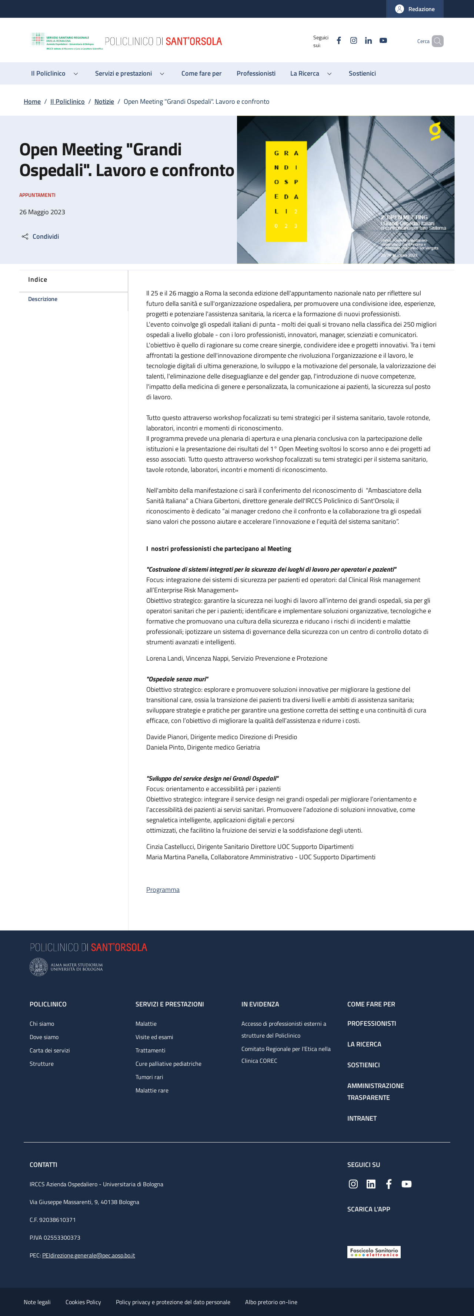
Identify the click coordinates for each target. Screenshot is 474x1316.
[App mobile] (353, 1228)
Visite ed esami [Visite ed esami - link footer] (154, 1036)
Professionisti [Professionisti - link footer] (371, 1023)
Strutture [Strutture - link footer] (42, 1063)
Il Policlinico (67, 101)
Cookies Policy (83, 1301)
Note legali (37, 1301)
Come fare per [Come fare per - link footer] (371, 1004)
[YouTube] (370, 41)
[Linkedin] (355, 41)
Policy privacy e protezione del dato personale (173, 1301)
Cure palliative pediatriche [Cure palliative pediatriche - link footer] (168, 1063)
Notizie (104, 101)
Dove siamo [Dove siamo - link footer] (44, 1036)
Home (32, 101)
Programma (163, 890)
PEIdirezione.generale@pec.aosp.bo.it (88, 1255)
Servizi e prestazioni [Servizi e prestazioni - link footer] (170, 1004)
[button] (415, 9)
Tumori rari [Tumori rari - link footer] (149, 1076)
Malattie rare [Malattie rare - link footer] (152, 1090)
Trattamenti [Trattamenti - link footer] (151, 1050)
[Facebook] (326, 41)
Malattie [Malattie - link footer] (146, 1023)
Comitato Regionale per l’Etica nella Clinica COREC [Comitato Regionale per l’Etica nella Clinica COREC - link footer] (286, 1054)
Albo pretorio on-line (271, 1301)
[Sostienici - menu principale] (362, 73)
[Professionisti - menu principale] (256, 73)
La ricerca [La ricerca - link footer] (364, 1044)
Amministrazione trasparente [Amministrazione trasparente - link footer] (375, 1091)
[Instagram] (341, 41)
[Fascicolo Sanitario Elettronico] (374, 1251)
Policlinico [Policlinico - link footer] (48, 1004)
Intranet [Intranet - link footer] (362, 1118)
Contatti (44, 1165)
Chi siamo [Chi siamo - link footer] (42, 1023)
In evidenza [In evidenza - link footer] (260, 1004)
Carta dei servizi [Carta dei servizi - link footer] (50, 1050)
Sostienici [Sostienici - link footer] (363, 1065)
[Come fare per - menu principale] (201, 73)
